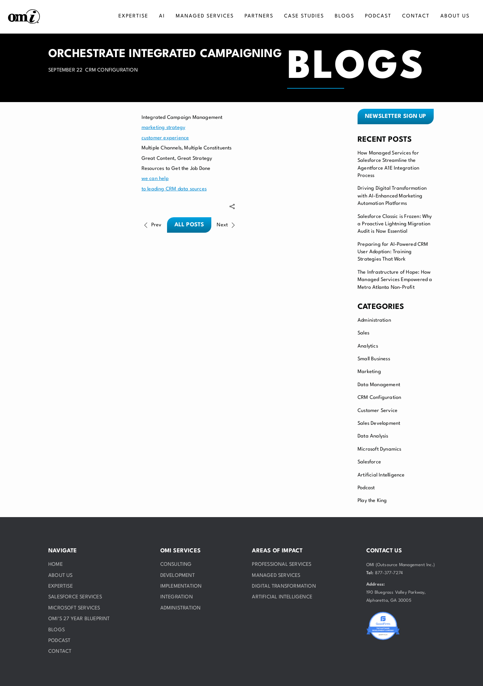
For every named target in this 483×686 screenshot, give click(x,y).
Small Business (374, 359)
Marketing (369, 371)
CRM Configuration (379, 397)
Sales (363, 333)
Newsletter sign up (395, 116)
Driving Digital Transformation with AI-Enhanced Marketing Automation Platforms (392, 196)
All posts (189, 225)
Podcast (366, 488)
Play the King (372, 500)
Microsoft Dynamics (379, 449)
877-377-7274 (389, 573)
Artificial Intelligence (381, 475)
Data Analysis (373, 436)
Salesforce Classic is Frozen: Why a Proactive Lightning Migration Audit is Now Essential (395, 224)
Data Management (379, 384)
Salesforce (369, 462)
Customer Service (377, 410)
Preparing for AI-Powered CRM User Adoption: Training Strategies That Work (393, 252)
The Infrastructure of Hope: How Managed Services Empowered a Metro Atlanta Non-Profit (395, 280)
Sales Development (379, 423)
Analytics (368, 346)
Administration (374, 320)
